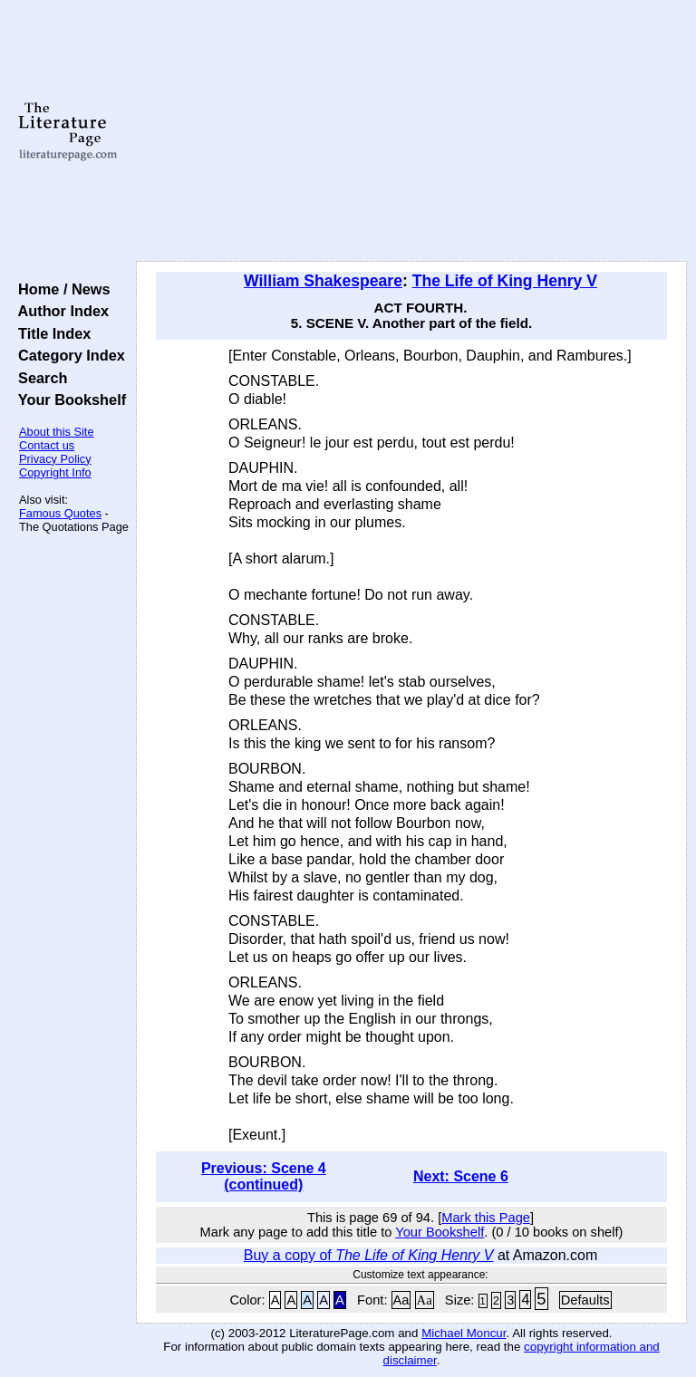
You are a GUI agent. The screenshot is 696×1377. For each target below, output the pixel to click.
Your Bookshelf (68, 399)
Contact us (46, 445)
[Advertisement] (412, 131)
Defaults (585, 1300)
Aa (401, 1300)
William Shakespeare (323, 281)
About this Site (56, 431)
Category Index (67, 355)
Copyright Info (55, 472)
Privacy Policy (55, 459)
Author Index (59, 311)
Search (38, 378)
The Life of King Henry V (504, 281)
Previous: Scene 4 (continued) (263, 1176)
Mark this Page (485, 1217)
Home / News (60, 289)
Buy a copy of (369, 1255)
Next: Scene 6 (460, 1176)
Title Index (50, 333)
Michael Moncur (463, 1333)
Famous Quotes (60, 513)
